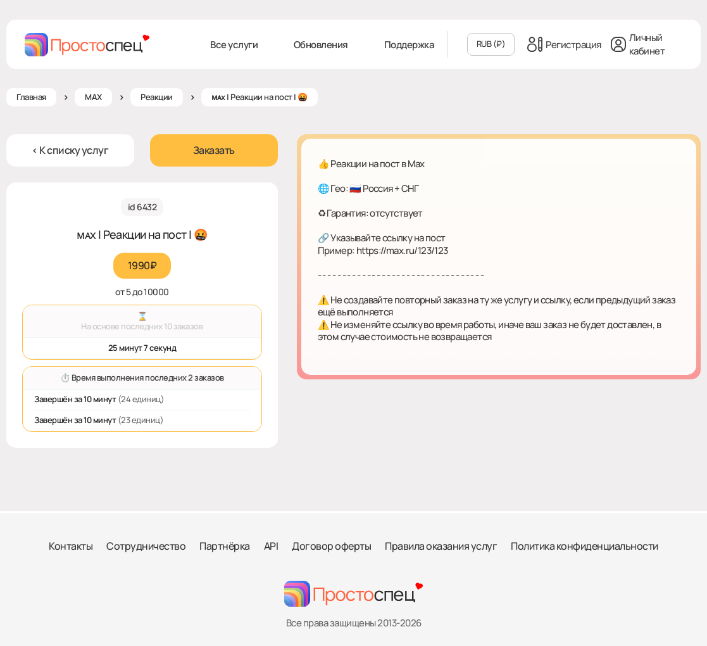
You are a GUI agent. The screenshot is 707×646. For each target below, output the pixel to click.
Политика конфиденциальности (584, 546)
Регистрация (564, 44)
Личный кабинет (638, 44)
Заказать (214, 150)
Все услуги (234, 44)
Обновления (321, 44)
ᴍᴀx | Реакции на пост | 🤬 (259, 97)
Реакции (157, 97)
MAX (93, 97)
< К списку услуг (70, 150)
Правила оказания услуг (441, 546)
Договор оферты (331, 546)
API (271, 546)
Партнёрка (224, 546)
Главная (31, 97)
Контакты (70, 546)
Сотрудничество (145, 546)
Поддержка (409, 44)
